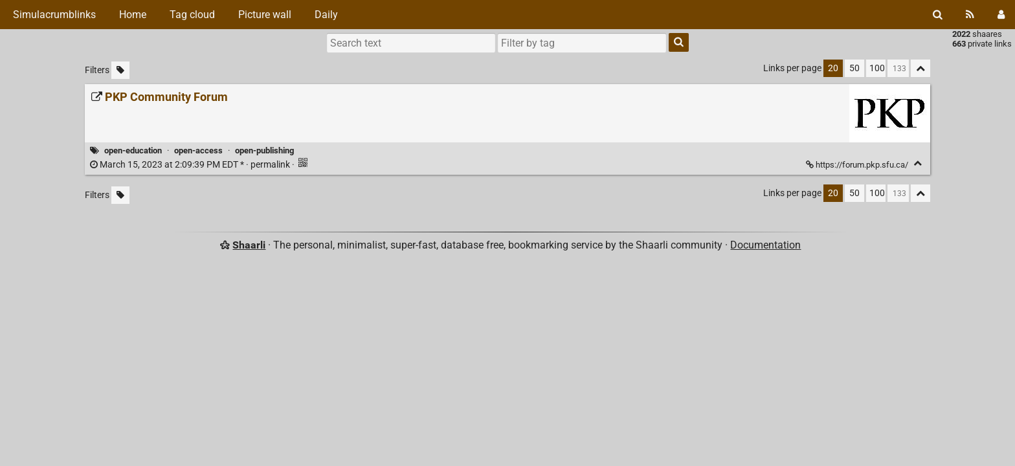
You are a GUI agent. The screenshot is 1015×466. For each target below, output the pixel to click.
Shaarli (248, 245)
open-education (133, 150)
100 (877, 68)
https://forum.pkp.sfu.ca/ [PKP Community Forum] (858, 165)
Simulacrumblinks (53, 14)
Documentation (765, 245)
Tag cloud (192, 14)
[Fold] (917, 163)
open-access (198, 150)
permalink (191, 164)
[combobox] (582, 42)
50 (854, 68)
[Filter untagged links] (120, 70)
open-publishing (264, 150)
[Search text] (411, 42)
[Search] (937, 14)
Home (132, 14)
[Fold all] (920, 68)
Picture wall (264, 14)
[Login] (1001, 14)
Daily (326, 14)
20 (833, 68)
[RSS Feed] (970, 14)
